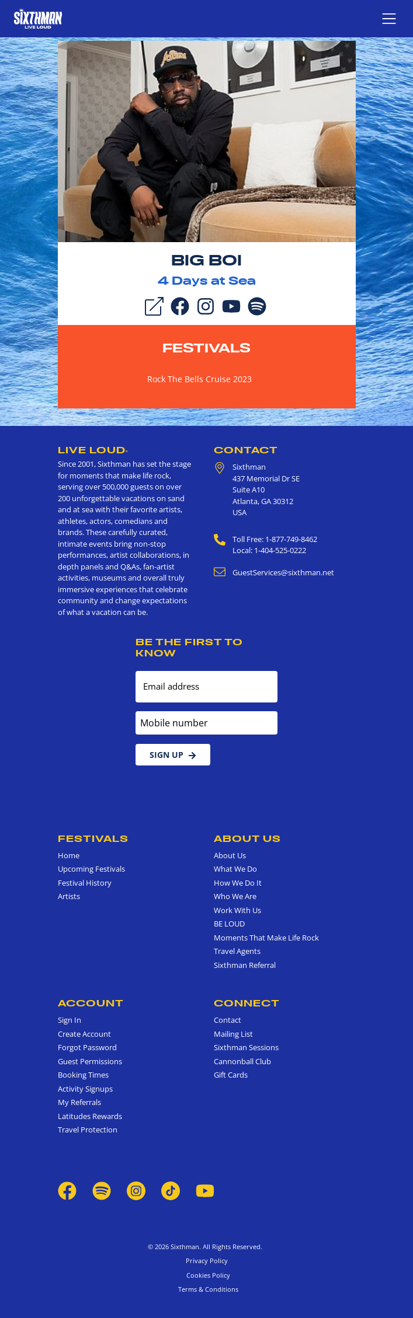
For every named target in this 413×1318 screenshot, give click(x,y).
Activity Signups (85, 1088)
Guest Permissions (90, 1061)
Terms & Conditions (206, 1289)
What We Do (235, 868)
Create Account (84, 1034)
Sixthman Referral (245, 965)
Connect (247, 1003)
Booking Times (83, 1074)
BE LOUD (229, 923)
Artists (69, 896)
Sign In (69, 1020)
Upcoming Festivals (91, 868)
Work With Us (237, 910)
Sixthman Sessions (246, 1047)
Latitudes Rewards (90, 1116)
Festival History (85, 882)
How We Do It (238, 882)
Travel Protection (87, 1129)
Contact (246, 450)
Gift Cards (231, 1074)
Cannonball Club (242, 1061)
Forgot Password (87, 1047)
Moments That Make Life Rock (266, 937)
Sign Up (173, 755)
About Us (247, 838)
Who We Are (235, 896)
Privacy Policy (207, 1260)
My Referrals (79, 1102)
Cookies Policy (206, 1275)
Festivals (206, 348)
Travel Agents (237, 951)
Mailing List (233, 1034)
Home (68, 855)
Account (91, 1003)
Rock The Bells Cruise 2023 (199, 378)
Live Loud (93, 450)
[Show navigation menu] (389, 19)
